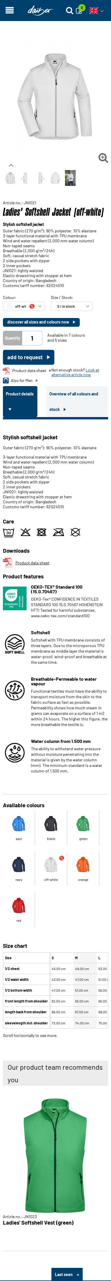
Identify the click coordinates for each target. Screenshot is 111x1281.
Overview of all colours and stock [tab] (73, 401)
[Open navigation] (9, 10)
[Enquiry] (80, 10)
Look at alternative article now (75, 372)
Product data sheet (24, 371)
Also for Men (18, 380)
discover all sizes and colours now (38, 321)
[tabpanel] (55, 727)
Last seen (64, 1274)
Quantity (12, 338)
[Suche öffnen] (69, 11)
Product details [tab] (20, 393)
